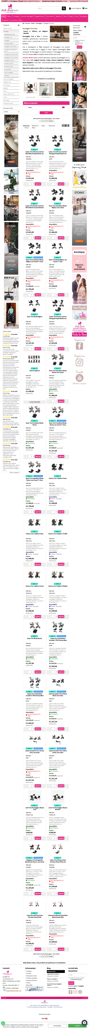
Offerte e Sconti (7, 28)
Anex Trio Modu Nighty (34, 317)
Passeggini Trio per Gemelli (11, 54)
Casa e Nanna (50, 16)
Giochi (76, 16)
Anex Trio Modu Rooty (34, 638)
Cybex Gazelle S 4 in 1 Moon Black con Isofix (58, 695)
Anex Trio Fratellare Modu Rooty (34, 424)
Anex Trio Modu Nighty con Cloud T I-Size (58, 261)
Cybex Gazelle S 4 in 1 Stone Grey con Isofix (34, 752)
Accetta (77, 1026)
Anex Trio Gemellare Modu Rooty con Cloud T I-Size (34, 479)
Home (3, 16)
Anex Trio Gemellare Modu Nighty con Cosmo (58, 207)
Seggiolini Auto (39, 16)
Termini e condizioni (31, 978)
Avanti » (51, 121)
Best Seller (29, 985)
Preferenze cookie (44, 1014)
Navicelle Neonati (8, 66)
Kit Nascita (5, 20)
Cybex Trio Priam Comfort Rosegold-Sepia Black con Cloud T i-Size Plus (58, 318)
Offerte (9, 16)
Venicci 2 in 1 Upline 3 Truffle (57, 534)
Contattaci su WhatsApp (11, 988)
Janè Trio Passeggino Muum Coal (34, 809)
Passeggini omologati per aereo (10, 50)
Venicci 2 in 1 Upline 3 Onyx (58, 478)
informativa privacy (77, 979)
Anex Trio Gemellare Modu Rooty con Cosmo (58, 371)
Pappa (71, 16)
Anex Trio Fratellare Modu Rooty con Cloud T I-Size (58, 424)
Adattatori (6, 75)
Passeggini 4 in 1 (8, 37)
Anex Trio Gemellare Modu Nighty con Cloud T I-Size (34, 261)
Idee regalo (6, 100)
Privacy (36, 1027)
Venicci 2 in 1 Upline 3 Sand (35, 586)
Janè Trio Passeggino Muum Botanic (57, 809)
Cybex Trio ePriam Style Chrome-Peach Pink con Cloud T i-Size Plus (58, 862)
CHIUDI (87, 1024)
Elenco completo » (15, 472)
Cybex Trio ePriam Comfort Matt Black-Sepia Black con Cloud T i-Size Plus (34, 153)
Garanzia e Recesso (31, 980)
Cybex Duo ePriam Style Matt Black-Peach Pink (58, 916)
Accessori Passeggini (27, 16)
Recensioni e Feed (31, 976)
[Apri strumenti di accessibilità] (84, 1023)
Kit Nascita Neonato (8, 103)
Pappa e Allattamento (8, 94)
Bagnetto (59, 16)
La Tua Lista (13, 20)
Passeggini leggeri (8, 43)
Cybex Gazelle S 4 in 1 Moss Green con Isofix (58, 752)
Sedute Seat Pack (8, 63)
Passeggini (6, 40)
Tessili (65, 16)
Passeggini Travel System (10, 46)
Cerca (30, 107)
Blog (20, 20)
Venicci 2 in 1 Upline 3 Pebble (57, 586)
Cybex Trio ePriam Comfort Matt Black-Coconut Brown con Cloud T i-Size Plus (34, 207)
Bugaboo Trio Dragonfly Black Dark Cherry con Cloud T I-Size (34, 862)
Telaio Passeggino (8, 72)
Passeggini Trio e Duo (9, 34)
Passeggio (16, 16)
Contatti (28, 973)
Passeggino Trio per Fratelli (11, 57)
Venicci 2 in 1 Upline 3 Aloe (34, 534)
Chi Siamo (29, 971)
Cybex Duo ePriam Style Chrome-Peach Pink (35, 916)
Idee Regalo (83, 16)
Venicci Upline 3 (34, 371)
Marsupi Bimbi (7, 69)
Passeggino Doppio (9, 60)
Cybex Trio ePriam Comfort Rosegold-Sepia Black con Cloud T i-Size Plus (58, 153)
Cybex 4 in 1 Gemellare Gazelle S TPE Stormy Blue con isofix (58, 640)
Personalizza (57, 1026)
